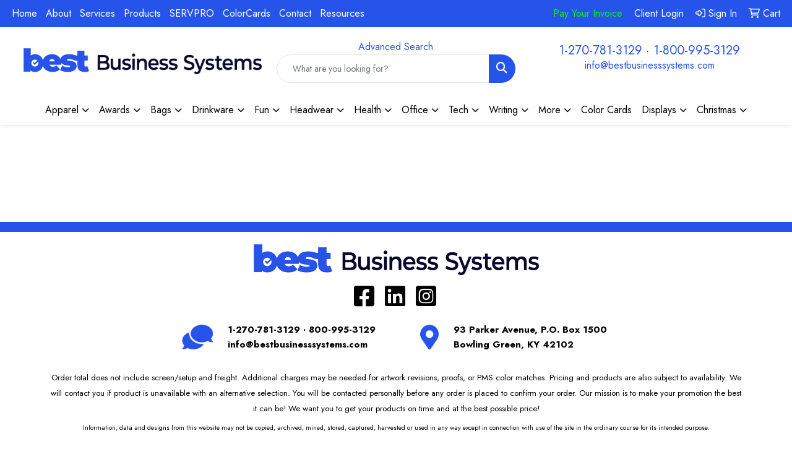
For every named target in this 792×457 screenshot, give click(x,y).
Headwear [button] (312, 110)
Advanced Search (395, 47)
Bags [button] (160, 110)
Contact (295, 13)
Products (142, 13)
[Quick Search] (383, 68)
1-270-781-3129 (600, 50)
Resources (342, 13)
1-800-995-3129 (696, 50)
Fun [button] (261, 110)
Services (97, 13)
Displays (659, 110)
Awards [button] (114, 110)
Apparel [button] (62, 110)
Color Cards (606, 110)
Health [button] (367, 110)
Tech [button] (458, 110)
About (58, 13)
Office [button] (415, 110)
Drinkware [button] (213, 110)
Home (24, 13)
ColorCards (246, 13)
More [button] (549, 110)
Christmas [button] (716, 110)
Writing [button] (503, 110)
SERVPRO (192, 13)
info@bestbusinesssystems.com (650, 65)
